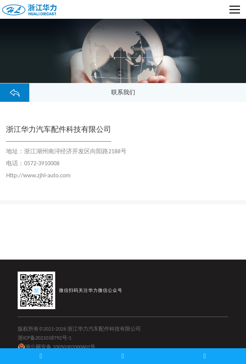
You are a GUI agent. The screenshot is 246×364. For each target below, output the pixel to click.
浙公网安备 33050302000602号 (56, 347)
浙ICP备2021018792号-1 (44, 338)
